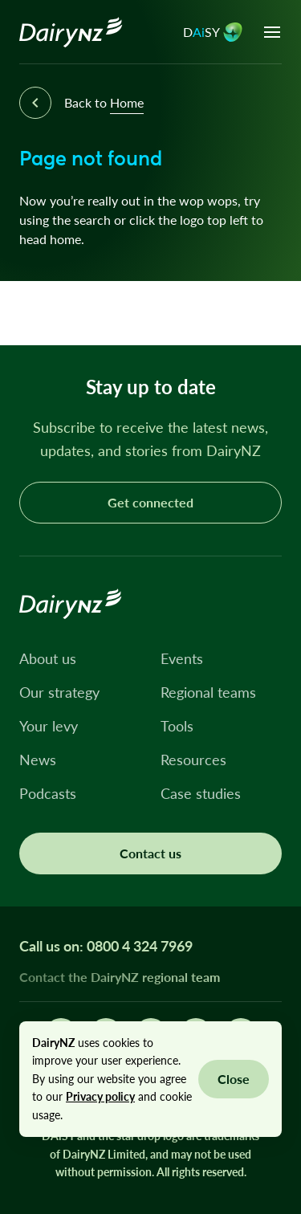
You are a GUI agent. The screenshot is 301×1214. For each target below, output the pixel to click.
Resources (193, 759)
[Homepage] (71, 32)
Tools (177, 726)
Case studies (201, 793)
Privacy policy (100, 1096)
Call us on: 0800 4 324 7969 (106, 946)
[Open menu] (272, 32)
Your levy (48, 726)
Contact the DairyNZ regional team (119, 976)
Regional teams (208, 692)
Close (234, 1078)
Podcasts (47, 793)
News (37, 759)
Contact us (150, 853)
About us (47, 658)
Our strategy (59, 692)
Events (182, 658)
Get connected (150, 502)
